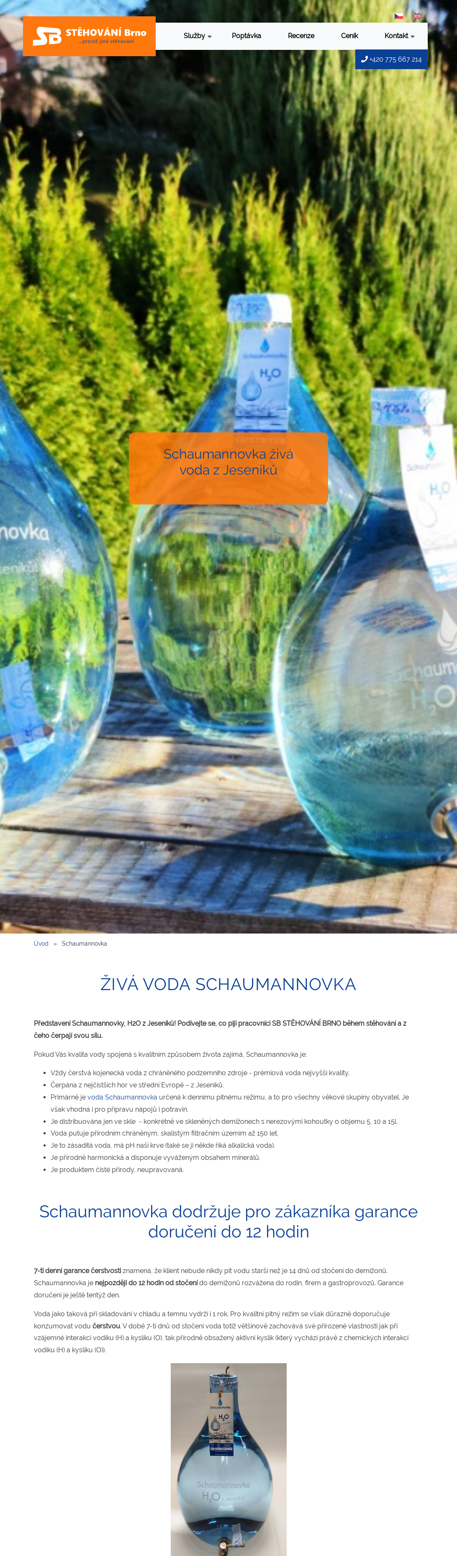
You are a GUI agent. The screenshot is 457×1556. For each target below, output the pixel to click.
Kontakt (400, 37)
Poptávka (246, 36)
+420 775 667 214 (391, 59)
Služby (198, 37)
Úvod (41, 943)
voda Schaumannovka (122, 1097)
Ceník (349, 36)
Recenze (301, 36)
